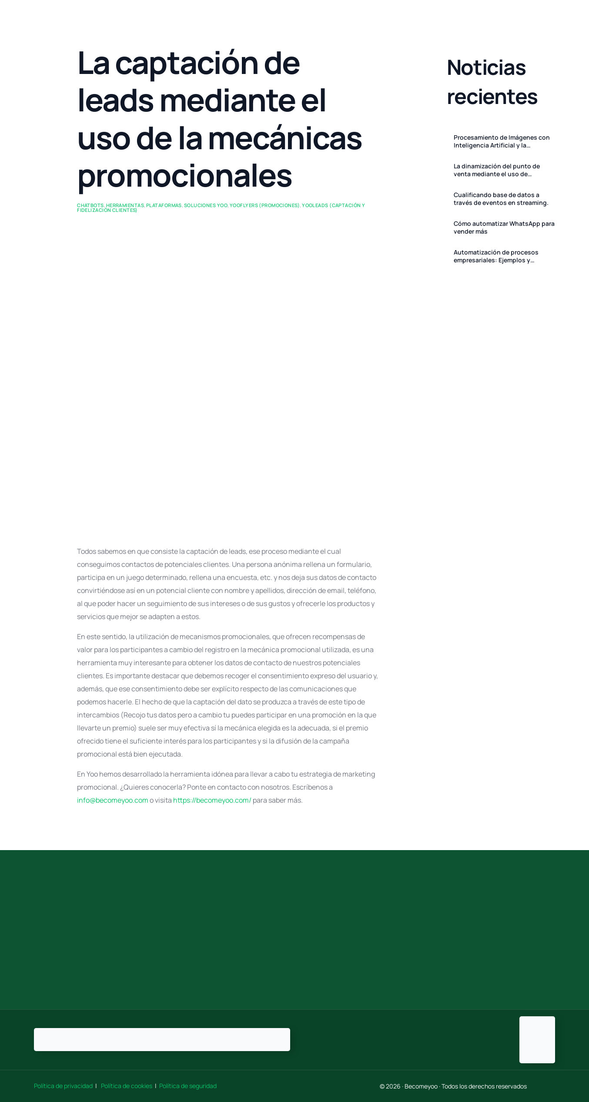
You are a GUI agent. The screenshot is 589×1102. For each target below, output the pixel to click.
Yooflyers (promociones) (265, 205)
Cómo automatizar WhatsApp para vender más (504, 227)
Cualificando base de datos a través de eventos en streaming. (501, 199)
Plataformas (164, 205)
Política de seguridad (188, 1086)
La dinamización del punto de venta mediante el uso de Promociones (497, 170)
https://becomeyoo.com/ (212, 800)
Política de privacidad (64, 1086)
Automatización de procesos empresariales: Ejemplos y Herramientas (496, 256)
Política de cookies (127, 1086)
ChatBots (90, 205)
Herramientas (125, 205)
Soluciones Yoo (206, 205)
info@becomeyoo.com (112, 800)
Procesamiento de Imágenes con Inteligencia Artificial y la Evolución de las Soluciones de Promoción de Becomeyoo (502, 141)
